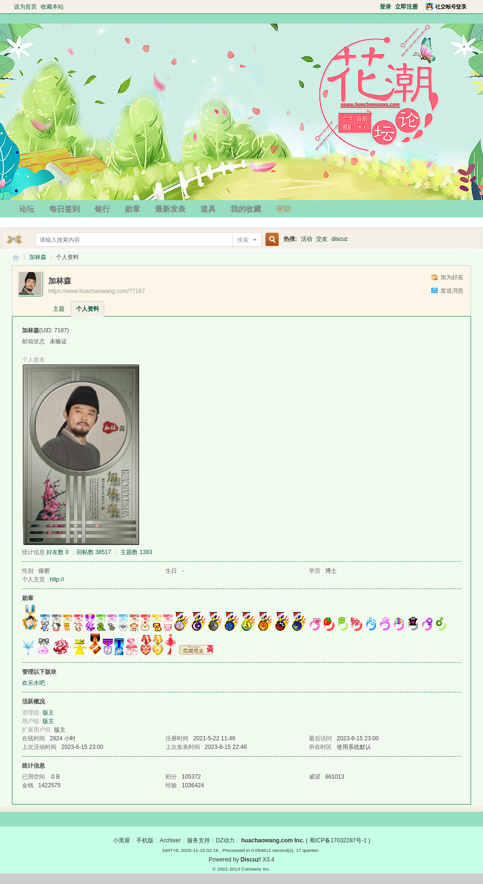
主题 (59, 309)
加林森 (37, 257)
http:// (57, 579)
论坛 (26, 209)
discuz (339, 239)
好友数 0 (57, 552)
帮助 (283, 209)
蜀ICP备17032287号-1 (338, 840)
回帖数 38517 (94, 552)
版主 (48, 712)
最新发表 (170, 209)
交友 (322, 239)
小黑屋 (121, 840)
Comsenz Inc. (256, 869)
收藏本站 (52, 6)
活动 (306, 239)
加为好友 (451, 277)
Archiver (170, 840)
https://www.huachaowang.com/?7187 (96, 291)
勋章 (132, 209)
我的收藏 (246, 209)
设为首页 (25, 6)
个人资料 (87, 309)
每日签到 (64, 209)
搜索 (243, 240)
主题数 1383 (136, 552)
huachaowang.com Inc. (272, 840)
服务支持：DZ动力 (211, 840)
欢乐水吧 (33, 683)
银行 (102, 209)
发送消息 (451, 290)
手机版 (145, 840)
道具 (208, 209)
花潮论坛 (16, 257)
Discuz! (251, 859)
